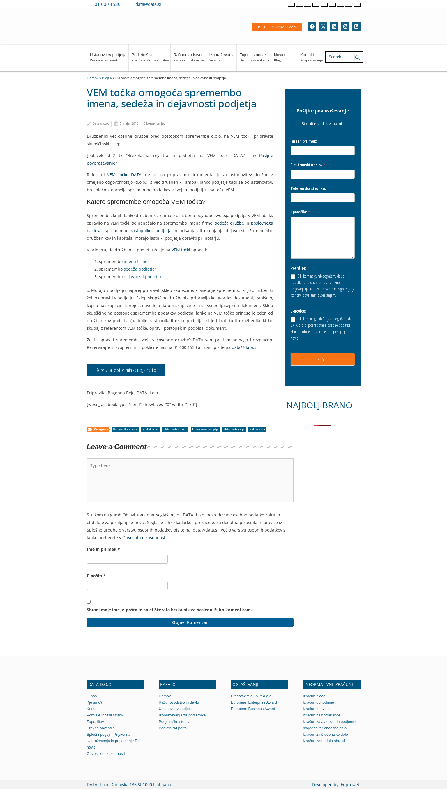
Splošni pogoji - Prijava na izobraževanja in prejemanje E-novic (113, 740)
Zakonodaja (257, 429)
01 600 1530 (108, 4)
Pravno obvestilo (101, 728)
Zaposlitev (95, 721)
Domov (92, 77)
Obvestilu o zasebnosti (144, 537)
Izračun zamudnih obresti (324, 741)
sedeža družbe (229, 223)
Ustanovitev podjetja (108, 60)
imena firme (135, 261)
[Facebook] (312, 26)
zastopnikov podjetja (151, 230)
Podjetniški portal (173, 728)
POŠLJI (323, 359)
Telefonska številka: (308, 188)
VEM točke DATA (124, 174)
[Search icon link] (357, 58)
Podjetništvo (150, 60)
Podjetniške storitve (175, 721)
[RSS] (356, 26)
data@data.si (148, 4)
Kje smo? (95, 702)
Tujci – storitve (254, 60)
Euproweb (351, 784)
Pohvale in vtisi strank (105, 715)
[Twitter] (323, 26)
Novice (284, 60)
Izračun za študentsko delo (325, 734)
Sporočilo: (300, 212)
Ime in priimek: (305, 141)
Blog (105, 77)
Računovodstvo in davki (179, 702)
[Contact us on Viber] (171, 4)
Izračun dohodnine (318, 702)
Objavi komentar (190, 622)
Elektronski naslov (308, 164)
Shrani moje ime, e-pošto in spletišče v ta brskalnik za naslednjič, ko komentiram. (169, 610)
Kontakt (311, 60)
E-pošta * (96, 575)
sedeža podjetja (139, 269)
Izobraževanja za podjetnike (182, 715)
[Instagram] (345, 26)
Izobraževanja (222, 60)
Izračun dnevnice (317, 709)
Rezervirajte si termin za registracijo (126, 369)
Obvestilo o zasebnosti (106, 753)
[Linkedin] (334, 26)
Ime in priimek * (103, 549)
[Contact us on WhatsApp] (179, 4)
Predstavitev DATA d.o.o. (252, 696)
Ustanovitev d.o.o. (175, 429)
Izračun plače (314, 696)
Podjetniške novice (125, 429)
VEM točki (181, 250)
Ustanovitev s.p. (234, 429)
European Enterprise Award (254, 702)
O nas (92, 696)
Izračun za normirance (321, 715)
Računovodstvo (189, 60)
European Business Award (253, 709)
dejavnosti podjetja (142, 276)
